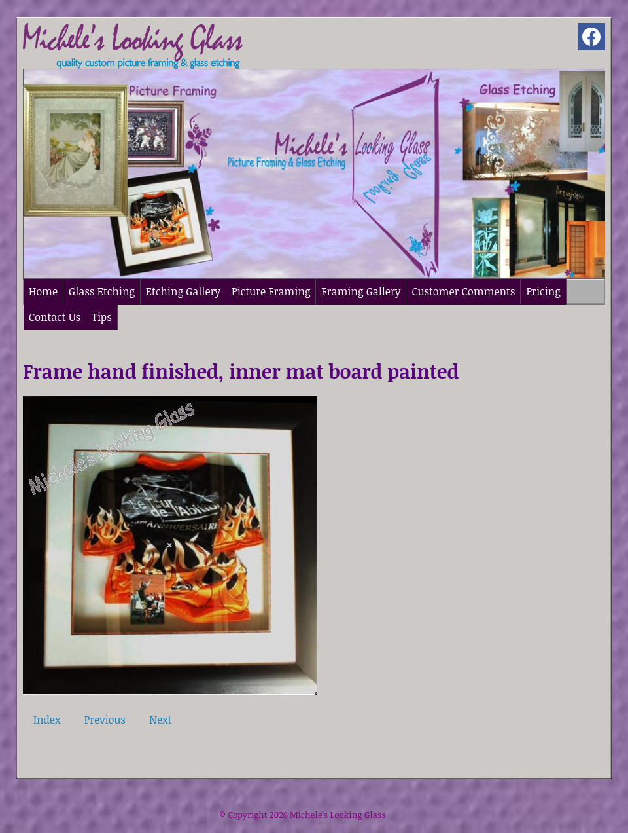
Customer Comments (463, 291)
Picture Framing (271, 291)
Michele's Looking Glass (338, 815)
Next (160, 720)
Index (46, 720)
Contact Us (54, 317)
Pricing (543, 291)
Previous (105, 720)
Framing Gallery (360, 291)
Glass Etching (102, 291)
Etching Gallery (183, 291)
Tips (102, 317)
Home (43, 291)
